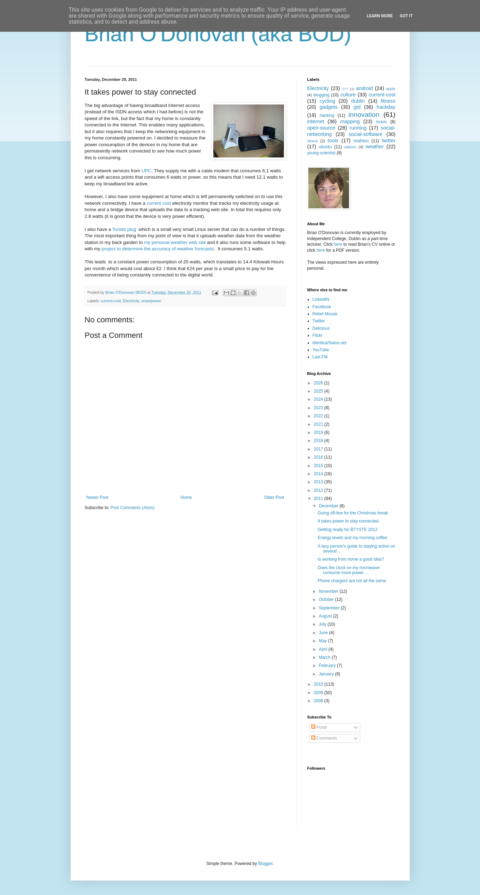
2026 (319, 383)
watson (350, 147)
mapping (350, 121)
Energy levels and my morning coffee (352, 537)
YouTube (321, 349)
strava (312, 141)
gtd (357, 107)
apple (390, 88)
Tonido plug (124, 229)
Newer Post (97, 497)
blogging (321, 95)
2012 (319, 490)
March (325, 657)
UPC (147, 170)
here (338, 244)
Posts (319, 727)
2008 (319, 700)
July (323, 624)
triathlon (361, 140)
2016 (319, 457)
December (329, 505)
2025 (319, 391)
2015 (319, 465)
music (381, 121)
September (329, 607)
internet (315, 121)
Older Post (274, 497)
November (329, 591)
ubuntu (325, 146)
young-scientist (321, 152)
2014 (319, 473)
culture (348, 94)
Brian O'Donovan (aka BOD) (218, 34)
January (327, 674)
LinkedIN (321, 299)
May (323, 640)
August (326, 616)
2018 (319, 440)
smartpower (151, 301)
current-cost (111, 301)
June (324, 632)
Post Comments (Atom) (133, 507)
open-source (321, 128)
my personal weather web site (175, 242)
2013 (319, 481)
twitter (388, 140)
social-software (366, 134)
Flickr (318, 335)
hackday (386, 107)
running (358, 128)
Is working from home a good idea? (351, 559)
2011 (319, 498)
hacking (327, 115)
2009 (319, 692)
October (327, 599)
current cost (159, 203)
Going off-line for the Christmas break (353, 513)
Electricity (131, 301)
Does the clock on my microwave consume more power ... (348, 570)
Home (186, 497)
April (323, 649)
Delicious (321, 328)
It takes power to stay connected (348, 521)
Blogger (265, 863)
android (364, 88)
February (328, 665)
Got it (406, 15)
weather (375, 146)
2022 (319, 415)
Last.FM (320, 356)
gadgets (329, 107)
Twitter (319, 320)
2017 (319, 449)
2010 (319, 684)
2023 (319, 407)
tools (333, 140)
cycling (327, 101)
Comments (324, 738)
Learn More (380, 15)
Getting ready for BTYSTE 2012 (347, 529)
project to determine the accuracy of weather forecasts (158, 248)
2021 (319, 424)
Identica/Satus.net (329, 342)
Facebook (322, 306)
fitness (388, 101)
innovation (364, 114)
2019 (319, 432)
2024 (319, 399)
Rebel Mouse (325, 313)
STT (345, 89)
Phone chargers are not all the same (352, 580)
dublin (358, 101)
